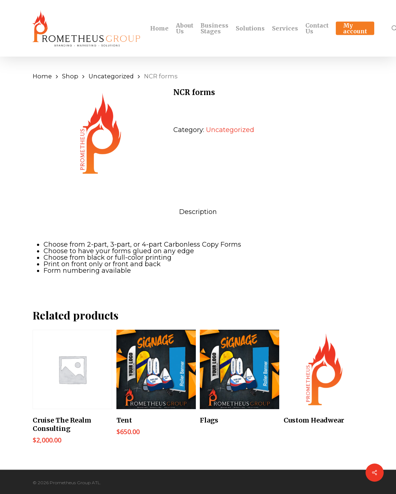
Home (42, 76)
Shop (70, 76)
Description (198, 212)
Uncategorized (111, 76)
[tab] (198, 212)
